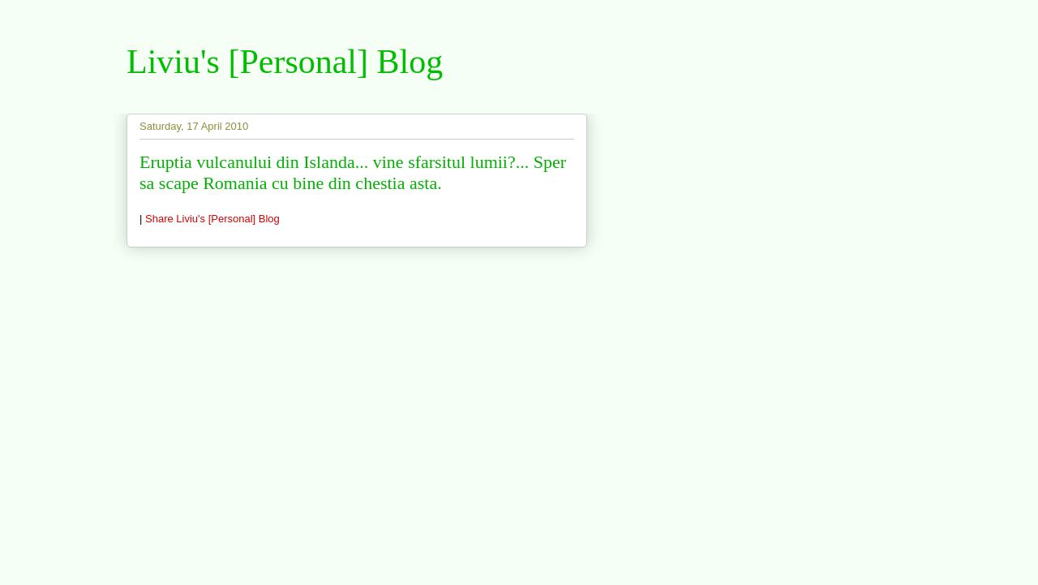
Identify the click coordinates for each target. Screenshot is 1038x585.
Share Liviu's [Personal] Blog (212, 219)
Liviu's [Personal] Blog (285, 61)
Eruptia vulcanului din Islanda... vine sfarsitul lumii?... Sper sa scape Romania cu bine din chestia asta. (352, 172)
